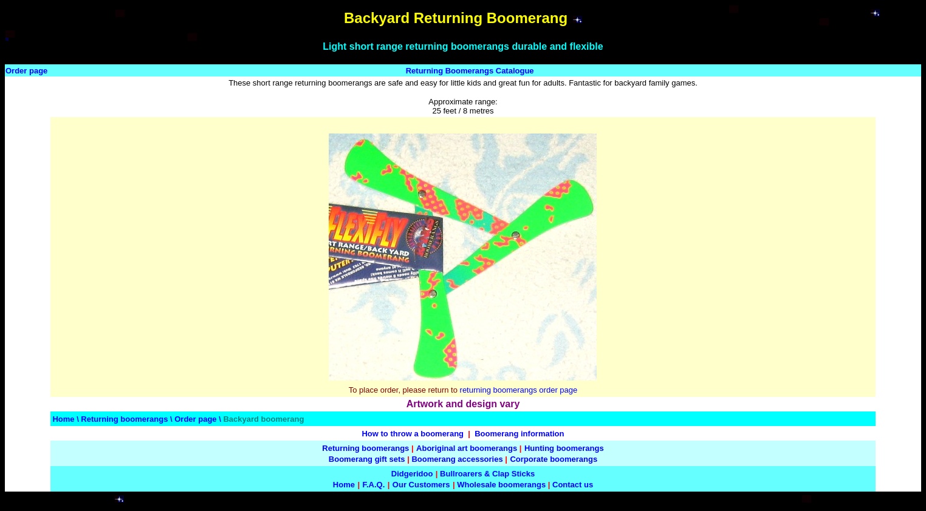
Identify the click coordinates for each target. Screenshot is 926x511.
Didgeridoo (412, 473)
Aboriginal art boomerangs (466, 448)
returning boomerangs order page (519, 389)
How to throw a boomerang (413, 433)
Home (63, 419)
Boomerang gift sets (367, 459)
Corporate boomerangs (553, 459)
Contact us (572, 484)
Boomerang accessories (456, 459)
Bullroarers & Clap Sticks (487, 473)
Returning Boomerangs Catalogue (470, 70)
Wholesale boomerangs (501, 484)
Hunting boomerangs (564, 448)
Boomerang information (519, 433)
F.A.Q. (373, 484)
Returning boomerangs (124, 419)
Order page (26, 70)
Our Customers (421, 484)
